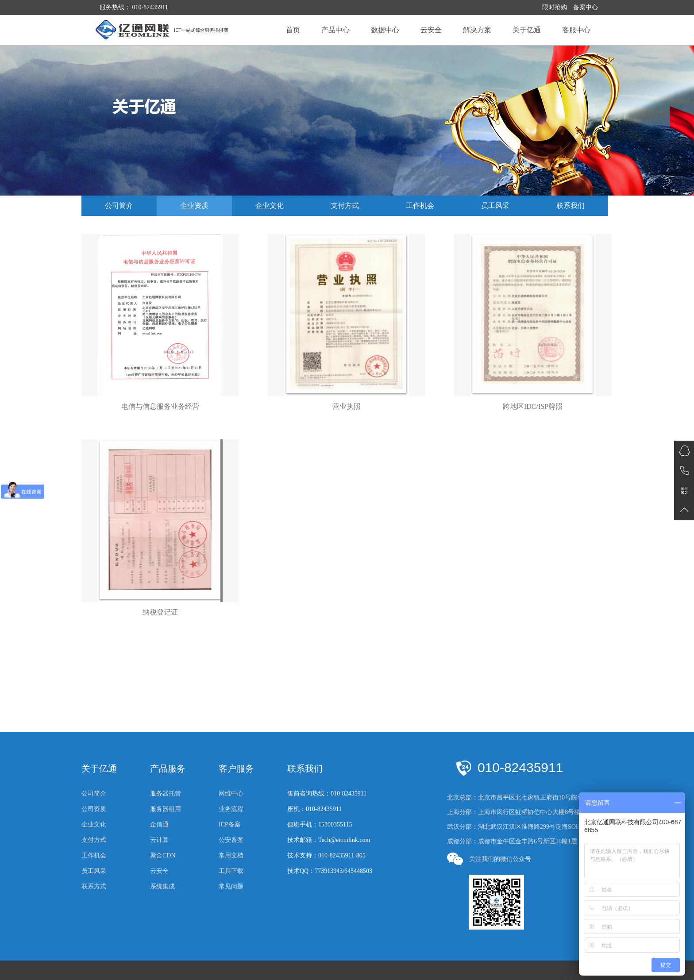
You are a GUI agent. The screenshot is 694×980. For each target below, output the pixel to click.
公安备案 (231, 840)
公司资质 (93, 809)
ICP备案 (230, 824)
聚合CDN (163, 855)
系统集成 (162, 886)
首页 (293, 30)
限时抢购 (554, 7)
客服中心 (576, 30)
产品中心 (335, 30)
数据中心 (385, 30)
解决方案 (477, 30)
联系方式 (93, 886)
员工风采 (495, 205)
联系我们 (570, 205)
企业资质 (194, 205)
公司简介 (119, 205)
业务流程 (231, 809)
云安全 (431, 30)
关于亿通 (527, 30)
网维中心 (231, 793)
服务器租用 (165, 809)
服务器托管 (165, 793)
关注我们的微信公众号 (489, 859)
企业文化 (269, 205)
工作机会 (420, 205)
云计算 (159, 840)
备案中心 (585, 7)
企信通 (159, 824)
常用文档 (231, 855)
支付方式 (345, 205)
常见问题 (231, 886)
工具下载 (231, 871)
